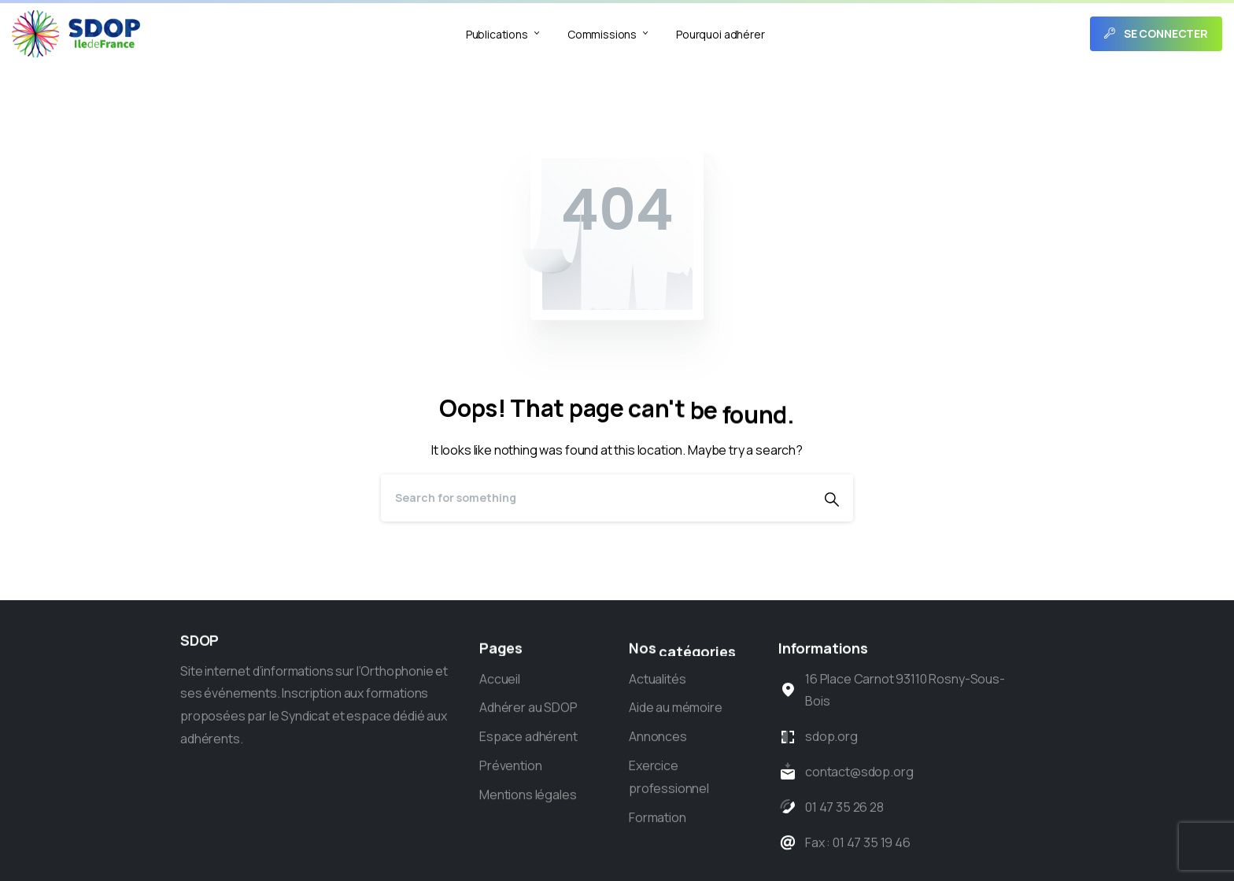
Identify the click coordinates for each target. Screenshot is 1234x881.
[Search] (596, 498)
